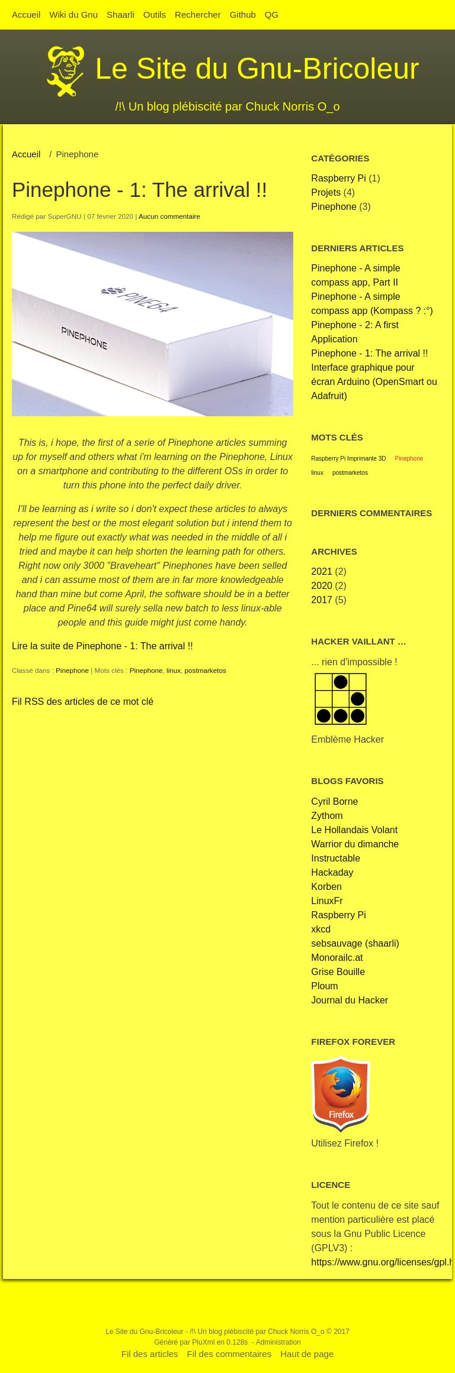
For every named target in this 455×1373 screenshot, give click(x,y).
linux (173, 670)
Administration (278, 1342)
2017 (321, 600)
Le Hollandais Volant (354, 830)
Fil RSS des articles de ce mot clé (82, 702)
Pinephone (72, 670)
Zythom (326, 816)
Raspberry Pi (338, 178)
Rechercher (198, 14)
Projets (326, 192)
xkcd (321, 929)
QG (271, 14)
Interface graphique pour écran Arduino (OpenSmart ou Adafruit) (374, 381)
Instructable (335, 858)
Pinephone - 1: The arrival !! (139, 189)
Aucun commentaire (169, 216)
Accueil (26, 14)
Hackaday (332, 872)
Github (243, 14)
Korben (326, 887)
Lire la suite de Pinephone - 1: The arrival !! (102, 646)
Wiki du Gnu (73, 14)
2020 (321, 586)
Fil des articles (149, 1354)
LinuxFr (326, 901)
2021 (321, 571)
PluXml (203, 1342)
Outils (154, 14)
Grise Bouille (338, 972)
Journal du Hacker (349, 1000)
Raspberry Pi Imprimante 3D (348, 458)
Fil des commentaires (229, 1354)
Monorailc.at (337, 958)
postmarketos (205, 670)
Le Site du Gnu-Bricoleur (257, 68)
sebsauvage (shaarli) (355, 943)
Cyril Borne (334, 801)
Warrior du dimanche (355, 844)
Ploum (324, 986)
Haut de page (307, 1354)
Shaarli (120, 14)
